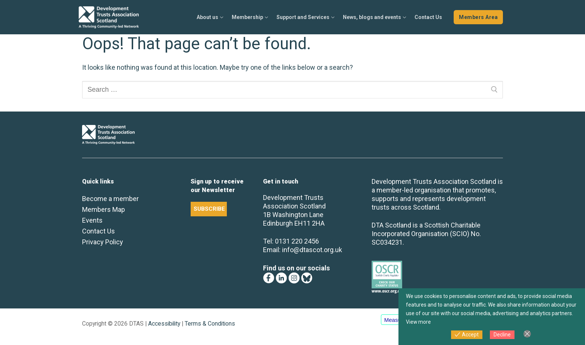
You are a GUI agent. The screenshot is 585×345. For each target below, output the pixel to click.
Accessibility (164, 323)
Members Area (478, 17)
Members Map (103, 209)
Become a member (110, 199)
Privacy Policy (102, 242)
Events (92, 220)
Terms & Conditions (210, 323)
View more (418, 322)
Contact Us (98, 231)
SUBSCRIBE (209, 209)
